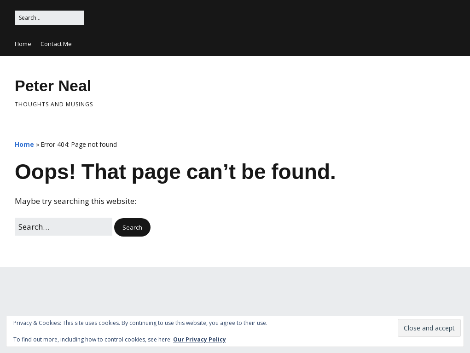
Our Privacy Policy (199, 339)
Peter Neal (53, 85)
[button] (132, 227)
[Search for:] (50, 17)
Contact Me (56, 44)
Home (23, 44)
